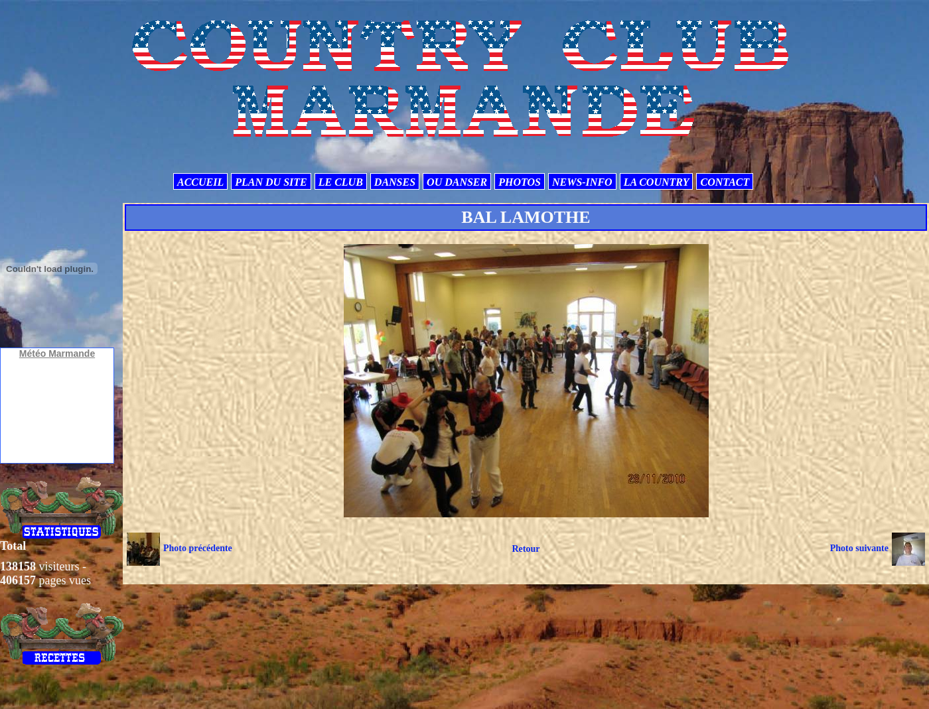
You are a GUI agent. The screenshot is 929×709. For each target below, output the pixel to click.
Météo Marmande (57, 353)
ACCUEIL (200, 182)
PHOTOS (519, 182)
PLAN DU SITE (271, 182)
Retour (525, 549)
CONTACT (724, 182)
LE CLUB (341, 182)
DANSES (394, 182)
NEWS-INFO (582, 182)
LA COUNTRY (656, 182)
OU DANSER (457, 182)
